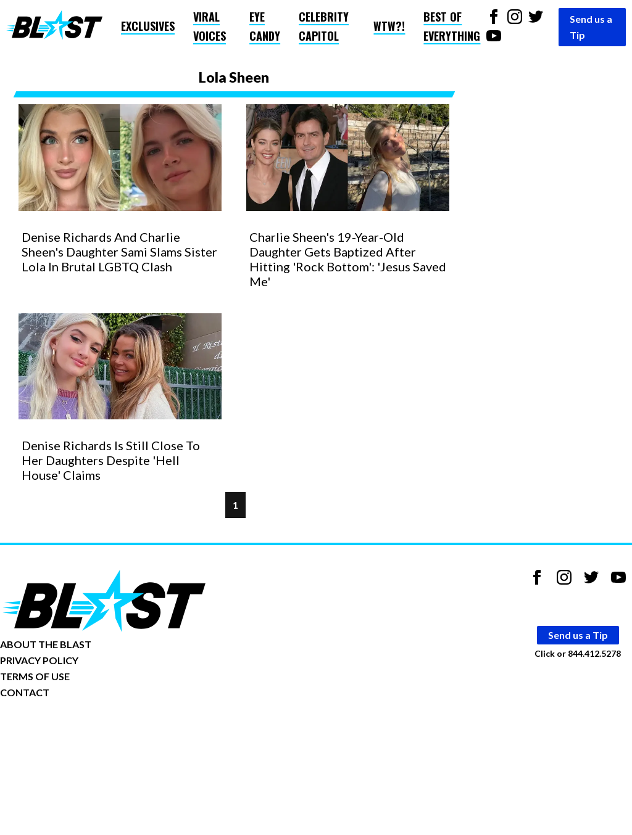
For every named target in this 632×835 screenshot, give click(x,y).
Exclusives (148, 26)
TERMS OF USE (35, 676)
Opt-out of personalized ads (59, 730)
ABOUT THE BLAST (45, 644)
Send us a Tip (591, 27)
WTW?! (389, 26)
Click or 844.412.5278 (577, 653)
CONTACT (24, 692)
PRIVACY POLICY (39, 660)
